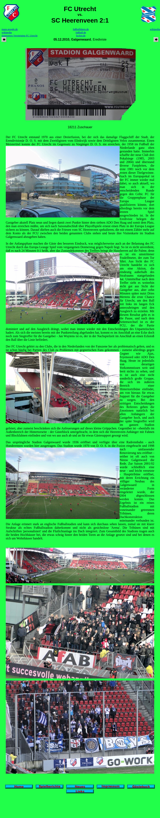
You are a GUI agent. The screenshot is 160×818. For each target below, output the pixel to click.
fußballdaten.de (81, 29)
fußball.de (81, 32)
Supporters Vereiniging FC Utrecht (19, 35)
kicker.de (80, 35)
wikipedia (7, 32)
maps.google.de (10, 29)
